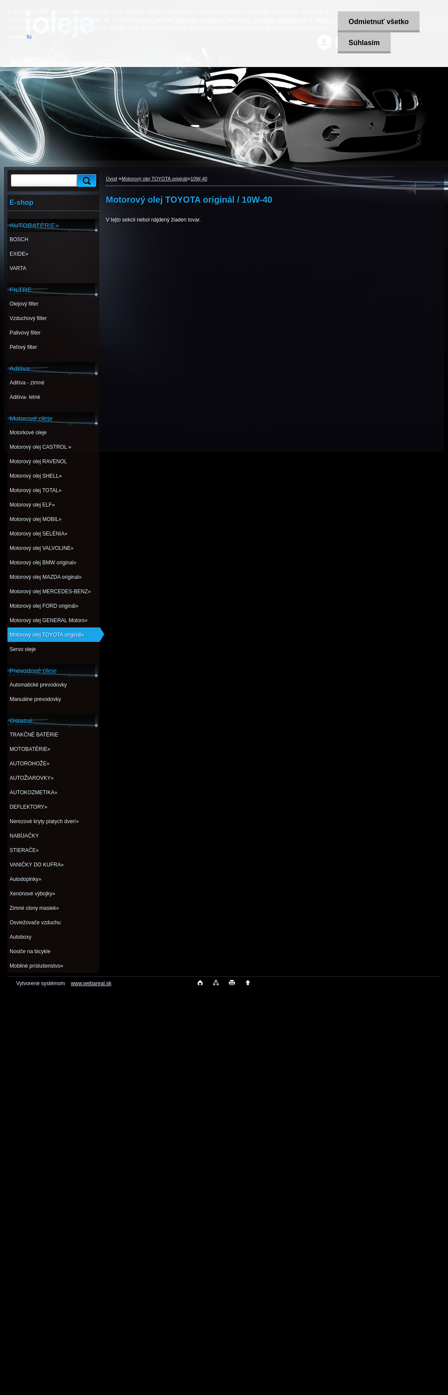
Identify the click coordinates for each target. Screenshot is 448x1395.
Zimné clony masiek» (34, 908)
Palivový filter (25, 333)
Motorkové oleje (28, 433)
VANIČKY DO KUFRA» (37, 865)
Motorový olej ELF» (32, 505)
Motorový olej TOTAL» (36, 490)
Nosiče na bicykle (30, 951)
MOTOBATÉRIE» (30, 749)
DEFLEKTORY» (28, 807)
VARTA (18, 268)
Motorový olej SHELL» (36, 476)
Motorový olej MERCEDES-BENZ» (50, 591)
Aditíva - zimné (27, 383)
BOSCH (19, 239)
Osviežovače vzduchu (35, 922)
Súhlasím (364, 42)
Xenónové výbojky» (32, 894)
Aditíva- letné (25, 397)
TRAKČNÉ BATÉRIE (34, 735)
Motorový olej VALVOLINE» (42, 548)
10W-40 (199, 178)
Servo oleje (23, 649)
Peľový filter (23, 347)
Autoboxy (21, 937)
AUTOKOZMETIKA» (33, 792)
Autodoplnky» (26, 879)
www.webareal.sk (91, 983)
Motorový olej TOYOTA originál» (47, 635)
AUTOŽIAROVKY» (31, 778)
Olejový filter (24, 304)
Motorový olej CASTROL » (40, 447)
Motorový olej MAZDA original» (46, 577)
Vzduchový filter (28, 318)
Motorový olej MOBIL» (36, 519)
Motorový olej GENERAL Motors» (49, 620)
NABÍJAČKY (24, 836)
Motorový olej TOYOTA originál (154, 178)
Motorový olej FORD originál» (44, 606)
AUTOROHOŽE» (29, 764)
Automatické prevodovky (38, 685)
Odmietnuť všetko (379, 21)
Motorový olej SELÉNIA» (38, 534)
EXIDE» (19, 254)
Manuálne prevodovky (35, 699)
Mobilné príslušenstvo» (36, 966)
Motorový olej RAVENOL (38, 461)
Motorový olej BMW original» (43, 563)
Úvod (111, 178)
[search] (85, 180)
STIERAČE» (24, 850)
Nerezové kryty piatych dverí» (44, 821)
